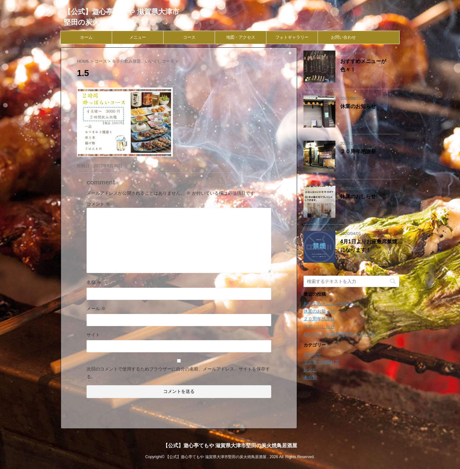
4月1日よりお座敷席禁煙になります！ (341, 334)
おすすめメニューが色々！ (330, 303)
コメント (98, 204)
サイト (93, 334)
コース (189, 37)
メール (96, 308)
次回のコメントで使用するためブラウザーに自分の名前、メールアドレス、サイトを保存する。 (178, 372)
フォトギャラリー (292, 37)
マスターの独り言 (321, 361)
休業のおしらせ (358, 196)
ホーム (86, 37)
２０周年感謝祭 (358, 151)
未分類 (310, 377)
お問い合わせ (343, 37)
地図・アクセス (240, 37)
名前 (94, 282)
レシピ (310, 369)
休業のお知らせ (358, 106)
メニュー (137, 37)
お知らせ (312, 354)
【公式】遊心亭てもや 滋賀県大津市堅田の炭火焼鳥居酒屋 (230, 445)
